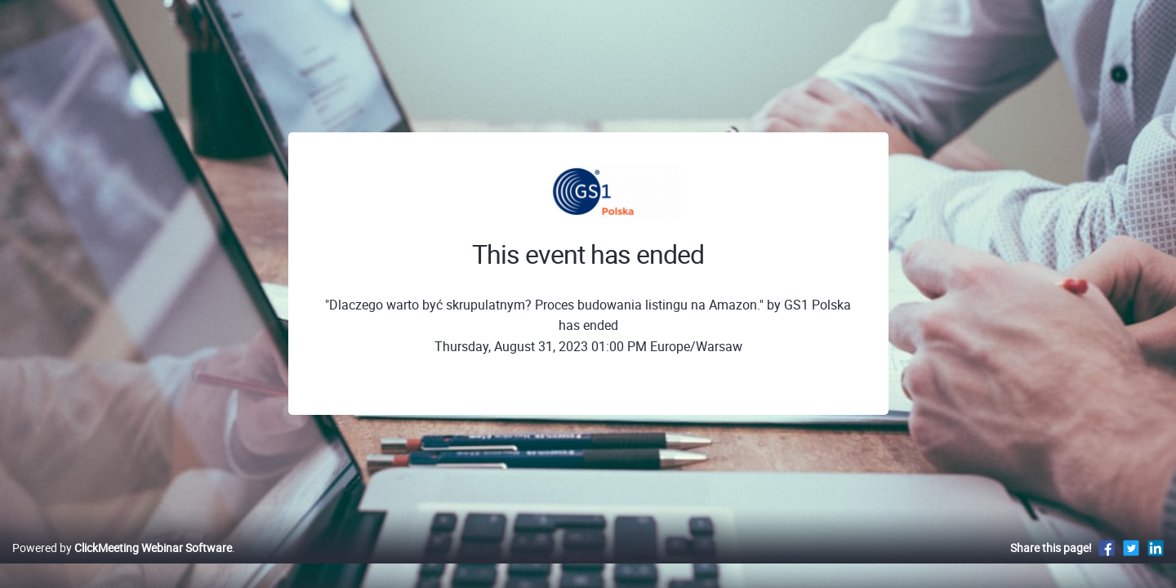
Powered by (122, 564)
